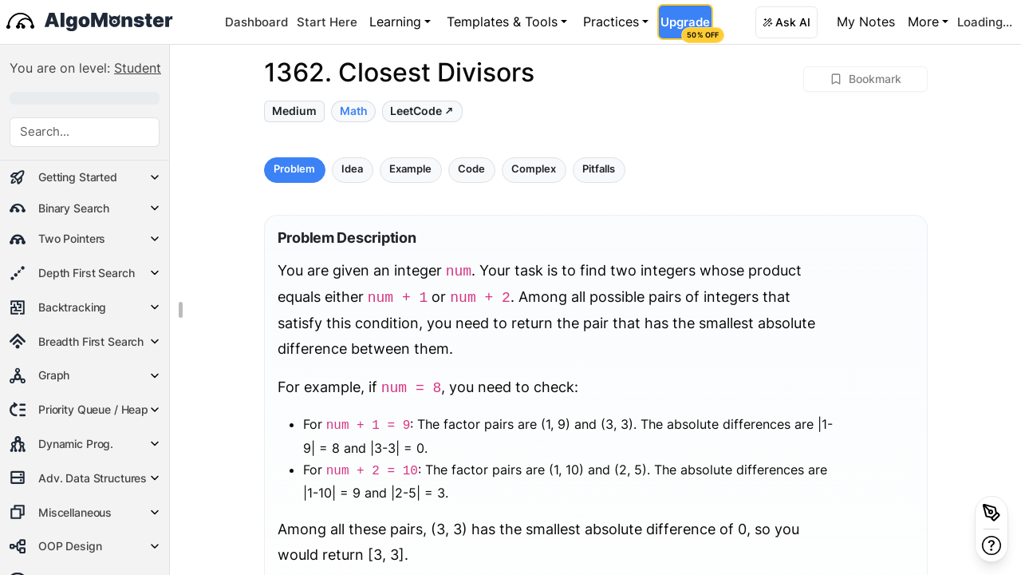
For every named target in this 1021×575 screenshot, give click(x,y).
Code (471, 169)
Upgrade (686, 27)
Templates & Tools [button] (502, 22)
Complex (533, 169)
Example (410, 169)
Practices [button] (611, 22)
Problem (294, 169)
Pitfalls (598, 169)
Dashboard (256, 22)
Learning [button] (395, 22)
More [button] (923, 22)
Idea (352, 169)
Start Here (327, 22)
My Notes (866, 22)
